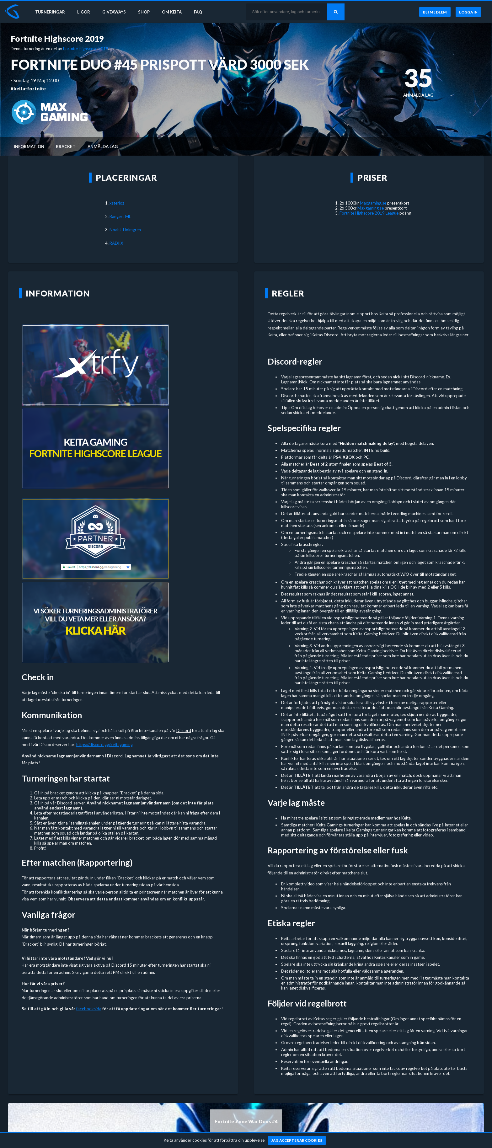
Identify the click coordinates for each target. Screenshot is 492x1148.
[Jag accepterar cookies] (297, 1140)
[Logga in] (468, 12)
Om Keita (174, 11)
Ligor (84, 11)
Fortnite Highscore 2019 (57, 39)
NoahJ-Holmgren (125, 229)
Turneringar (50, 11)
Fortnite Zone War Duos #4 (246, 1121)
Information (29, 146)
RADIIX (116, 243)
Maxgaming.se (373, 203)
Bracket (66, 146)
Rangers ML (120, 216)
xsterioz (117, 203)
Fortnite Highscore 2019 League (369, 213)
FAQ (201, 11)
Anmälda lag (103, 146)
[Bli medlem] (434, 12)
